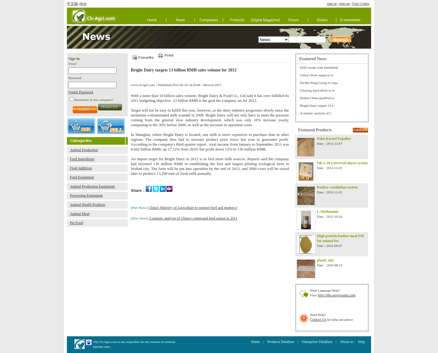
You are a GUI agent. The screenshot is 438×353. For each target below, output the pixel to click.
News (180, 20)
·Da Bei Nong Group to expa (318, 83)
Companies (209, 20)
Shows (322, 20)
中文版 (72, 4)
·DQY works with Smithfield (318, 67)
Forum (293, 20)
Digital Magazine (265, 20)
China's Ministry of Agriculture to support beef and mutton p (192, 208)
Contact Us (318, 319)
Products (237, 20)
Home (152, 20)
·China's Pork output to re (316, 75)
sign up (344, 4)
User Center (361, 4)
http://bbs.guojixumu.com (337, 295)
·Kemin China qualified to (316, 98)
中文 (358, 39)
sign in (332, 4)
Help (82, 4)
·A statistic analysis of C (315, 113)
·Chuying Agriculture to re (317, 90)
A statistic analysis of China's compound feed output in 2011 (193, 218)
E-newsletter (350, 20)
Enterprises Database (317, 342)
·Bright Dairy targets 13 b (316, 105)
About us (346, 342)
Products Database (280, 342)
